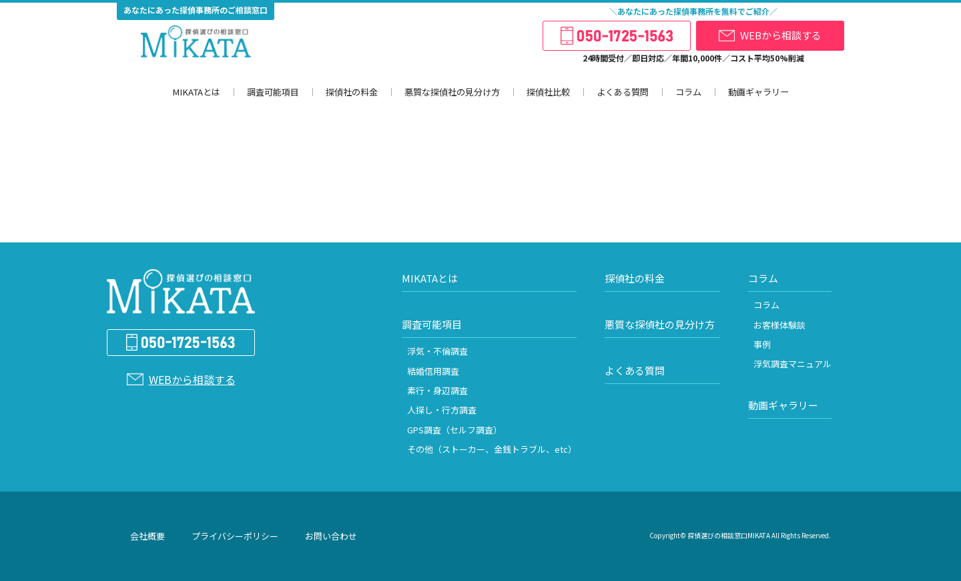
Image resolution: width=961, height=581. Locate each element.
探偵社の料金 (350, 91)
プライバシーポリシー (235, 536)
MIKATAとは (196, 91)
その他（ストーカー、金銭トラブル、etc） (492, 449)
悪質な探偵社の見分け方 (451, 91)
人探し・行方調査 (441, 409)
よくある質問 (621, 91)
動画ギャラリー (757, 91)
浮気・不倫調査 (437, 351)
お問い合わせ (331, 536)
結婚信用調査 (433, 371)
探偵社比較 (547, 91)
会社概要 (147, 536)
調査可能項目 (272, 91)
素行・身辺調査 (437, 390)
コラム (687, 91)
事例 (762, 344)
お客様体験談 (779, 325)
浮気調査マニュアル (792, 363)
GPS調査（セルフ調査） (454, 429)
